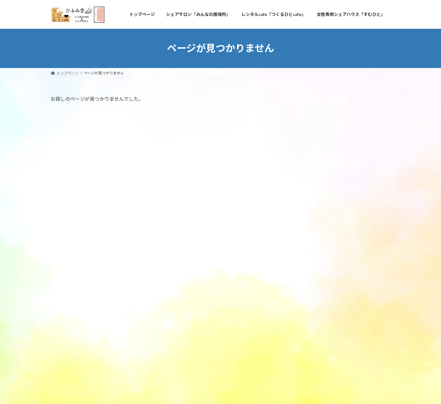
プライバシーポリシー (74, 353)
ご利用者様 (311, 167)
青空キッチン (347, 117)
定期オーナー (317, 179)
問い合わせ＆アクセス (123, 353)
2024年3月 (310, 212)
